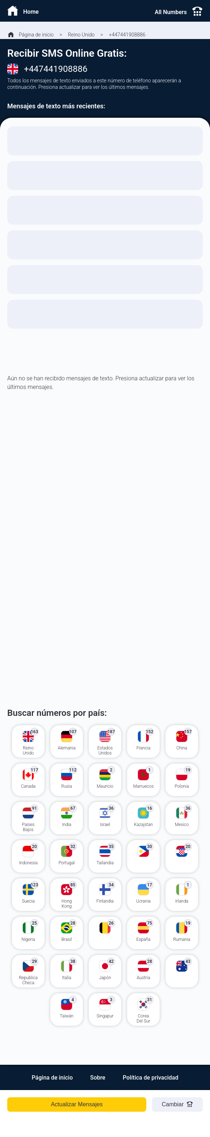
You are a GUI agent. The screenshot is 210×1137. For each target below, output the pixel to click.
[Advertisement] (105, 493)
